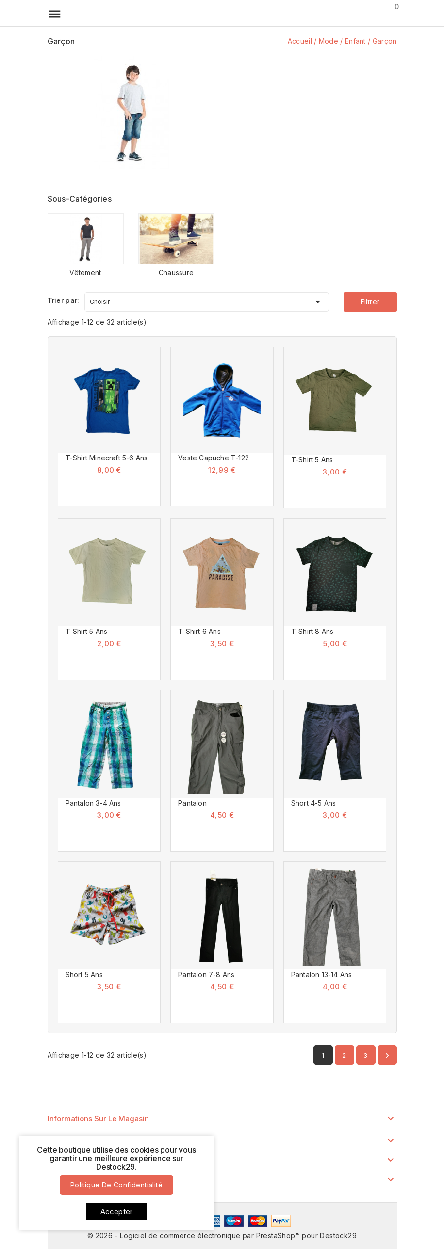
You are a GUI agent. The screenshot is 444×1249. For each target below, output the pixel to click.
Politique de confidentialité (116, 1185)
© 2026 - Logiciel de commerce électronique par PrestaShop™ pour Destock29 (222, 1236)
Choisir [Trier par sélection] (207, 300)
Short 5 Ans (84, 974)
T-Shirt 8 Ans (312, 631)
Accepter (116, 1211)
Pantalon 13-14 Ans (321, 974)
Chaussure (176, 273)
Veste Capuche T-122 (213, 458)
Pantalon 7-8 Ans (206, 974)
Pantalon (192, 803)
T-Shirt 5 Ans (312, 460)
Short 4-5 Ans (313, 803)
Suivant (387, 1055)
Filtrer (370, 302)
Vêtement (85, 273)
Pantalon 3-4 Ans (93, 803)
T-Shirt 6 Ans (199, 631)
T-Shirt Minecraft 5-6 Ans (107, 458)
